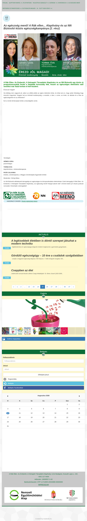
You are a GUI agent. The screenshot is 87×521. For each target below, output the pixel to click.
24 (38, 287)
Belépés (8, 383)
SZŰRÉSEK (53, 2)
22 (29, 287)
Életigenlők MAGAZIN (28, 8)
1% (37, 8)
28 (56, 287)
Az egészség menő (74, 2)
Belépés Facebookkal (13, 388)
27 (52, 287)
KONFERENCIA (62, 2)
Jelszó (5, 366)
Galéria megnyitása (11, 339)
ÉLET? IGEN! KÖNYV (45, 8)
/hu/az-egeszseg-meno (29, 201)
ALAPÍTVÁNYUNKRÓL (15, 2)
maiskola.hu (47, 519)
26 (47, 287)
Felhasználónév (9, 357)
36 (65, 287)
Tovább (7, 248)
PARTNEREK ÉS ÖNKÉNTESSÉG (12, 8)
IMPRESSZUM (43, 485)
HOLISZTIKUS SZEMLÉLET (40, 2)
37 (69, 287)
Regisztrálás (10, 379)
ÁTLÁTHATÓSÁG (27, 2)
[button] (83, 301)
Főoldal (5, 2)
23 (33, 287)
